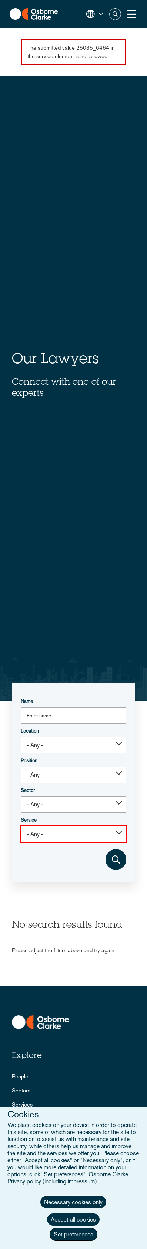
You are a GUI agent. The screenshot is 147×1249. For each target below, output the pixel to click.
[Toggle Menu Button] (131, 14)
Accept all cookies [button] (73, 1219)
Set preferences (73, 1234)
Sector (28, 790)
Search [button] (115, 14)
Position (29, 760)
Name (27, 701)
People (20, 1076)
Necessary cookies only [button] (73, 1202)
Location (30, 731)
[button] (94, 14)
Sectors (21, 1090)
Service (29, 820)
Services (22, 1104)
